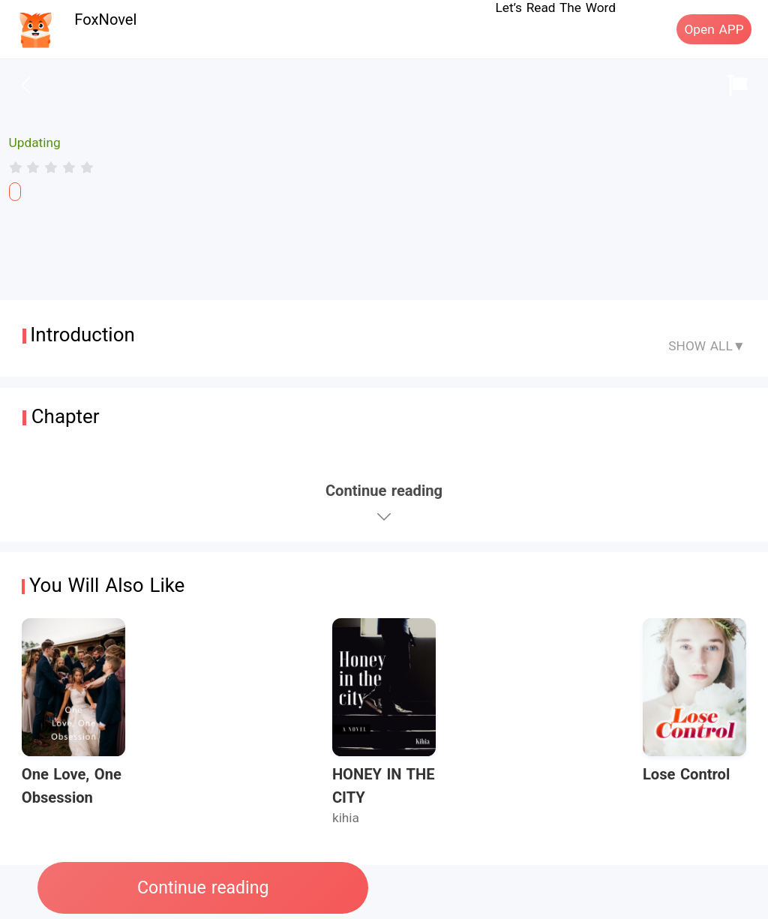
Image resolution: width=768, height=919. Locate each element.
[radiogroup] (51, 167)
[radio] (18, 167)
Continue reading (202, 888)
